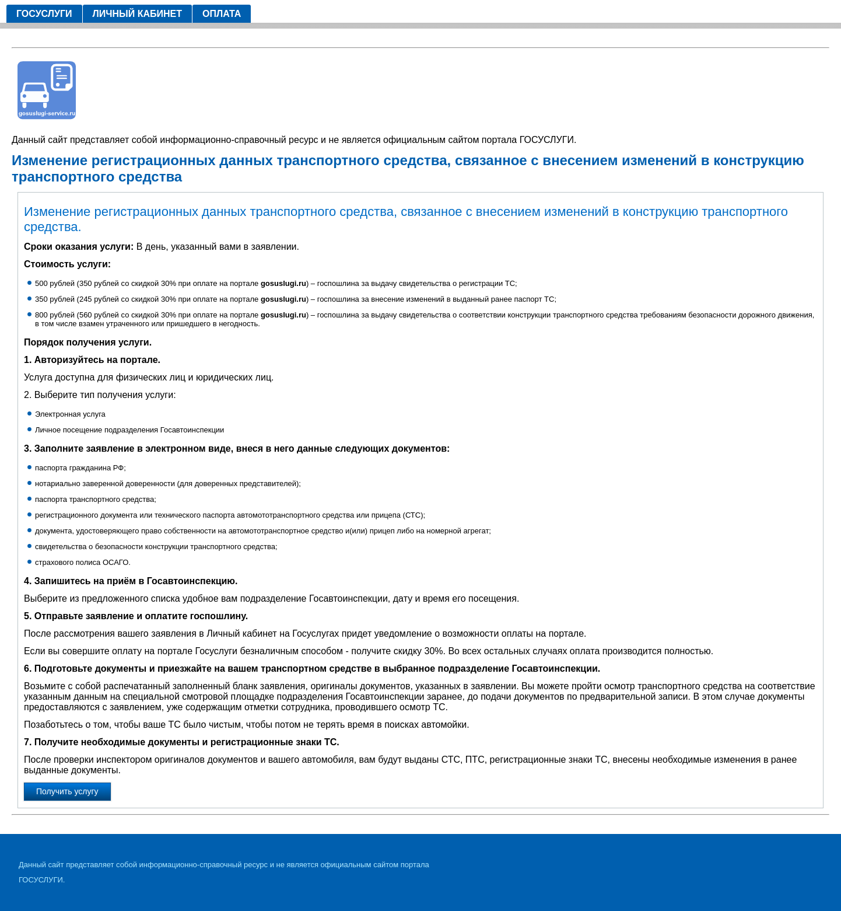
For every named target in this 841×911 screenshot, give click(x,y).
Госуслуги (44, 14)
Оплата (221, 14)
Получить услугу (67, 791)
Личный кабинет (137, 14)
